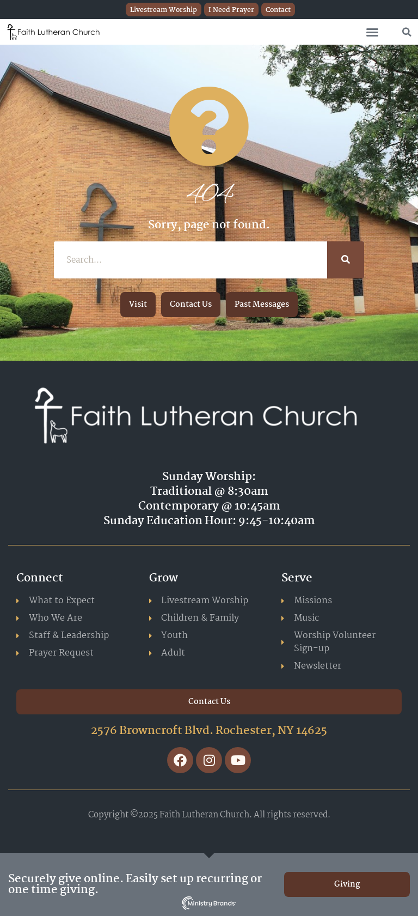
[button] (372, 32)
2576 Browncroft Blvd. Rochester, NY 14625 (209, 730)
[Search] (345, 259)
